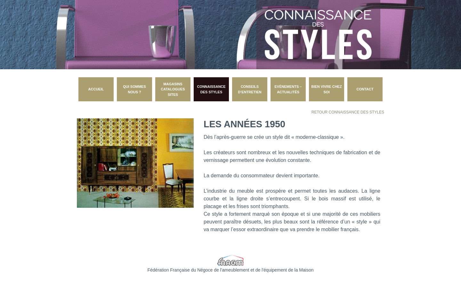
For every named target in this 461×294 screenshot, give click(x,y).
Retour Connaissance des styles (347, 112)
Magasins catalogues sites (173, 89)
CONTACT (365, 89)
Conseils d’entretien (249, 89)
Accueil (96, 89)
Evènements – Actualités (288, 89)
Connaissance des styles (211, 89)
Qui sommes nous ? (134, 89)
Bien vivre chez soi (326, 89)
